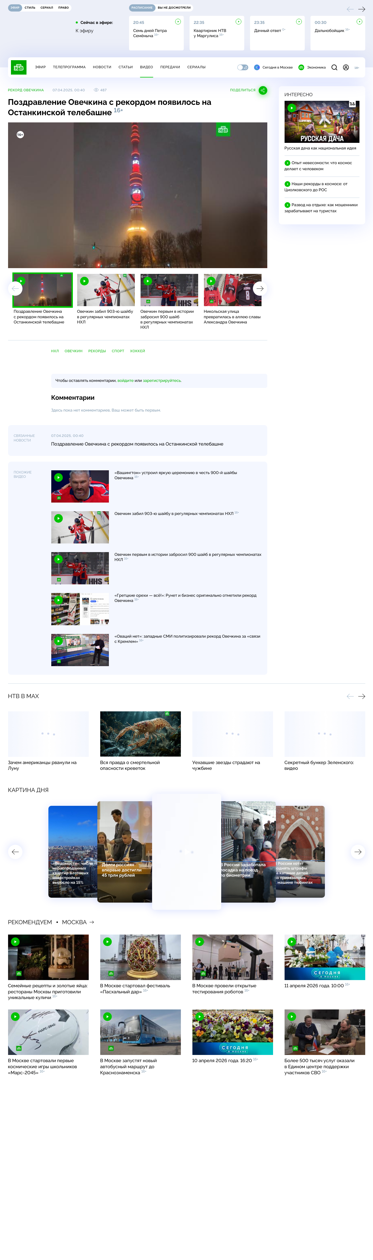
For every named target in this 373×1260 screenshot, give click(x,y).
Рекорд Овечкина (26, 90)
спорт (118, 351)
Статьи (126, 67)
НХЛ (55, 351)
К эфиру (85, 30)
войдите (126, 380)
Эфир (40, 67)
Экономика (311, 67)
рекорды (97, 351)
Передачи (170, 67)
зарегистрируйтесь (162, 380)
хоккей (137, 351)
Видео (146, 67)
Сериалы (197, 67)
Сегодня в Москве (273, 67)
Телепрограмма (69, 67)
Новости (102, 67)
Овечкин (74, 351)
